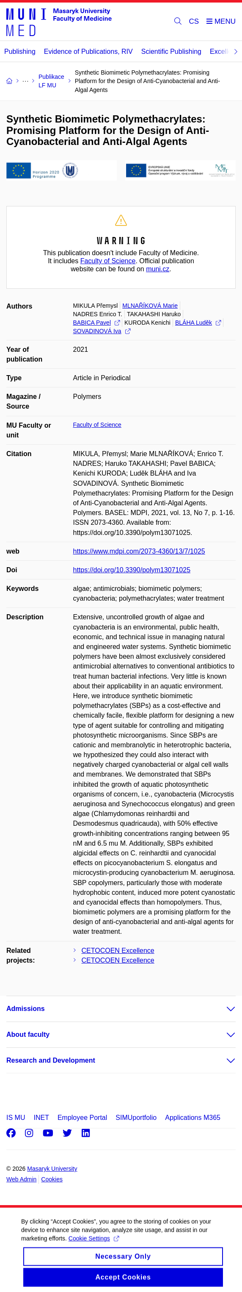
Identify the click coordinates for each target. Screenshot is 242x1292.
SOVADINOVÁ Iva (101, 331)
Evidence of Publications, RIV (88, 51)
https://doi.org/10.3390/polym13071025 (132, 570)
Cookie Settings (94, 1245)
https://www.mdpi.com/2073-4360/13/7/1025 (139, 551)
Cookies (52, 1179)
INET (41, 1117)
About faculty (28, 1034)
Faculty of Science (108, 261)
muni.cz (157, 269)
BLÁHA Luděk (198, 322)
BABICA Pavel (96, 322)
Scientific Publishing (171, 51)
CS (194, 21)
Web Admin (21, 1179)
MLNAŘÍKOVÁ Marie (150, 305)
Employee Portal (82, 1117)
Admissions (25, 1008)
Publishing (20, 51)
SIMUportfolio (136, 1117)
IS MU (15, 1117)
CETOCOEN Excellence (118, 950)
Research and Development (50, 1060)
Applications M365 (192, 1117)
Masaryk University (52, 1168)
